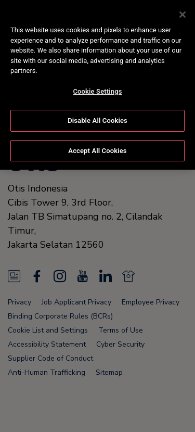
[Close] (182, 13)
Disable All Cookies (97, 119)
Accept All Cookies (97, 149)
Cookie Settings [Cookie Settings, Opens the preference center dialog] (97, 90)
